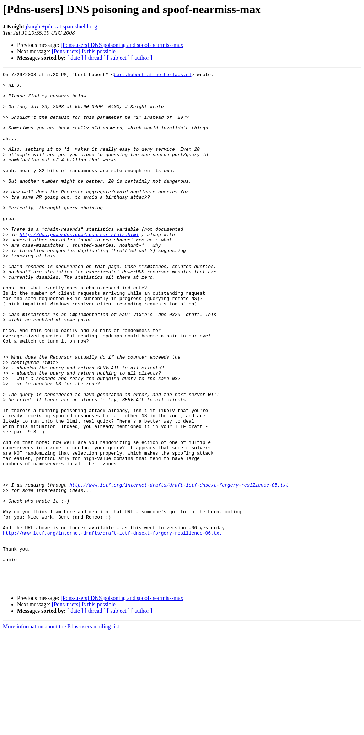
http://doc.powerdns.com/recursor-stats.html (79, 267)
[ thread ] (95, 58)
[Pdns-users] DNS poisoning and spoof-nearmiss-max (122, 45)
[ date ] (75, 58)
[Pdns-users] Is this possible (84, 51)
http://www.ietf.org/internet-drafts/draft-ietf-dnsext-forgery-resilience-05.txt (178, 568)
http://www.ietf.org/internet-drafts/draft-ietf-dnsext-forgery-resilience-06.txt (112, 625)
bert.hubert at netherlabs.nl (152, 75)
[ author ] (141, 58)
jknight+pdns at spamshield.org (61, 26)
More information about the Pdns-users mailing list (61, 729)
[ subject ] (118, 58)
